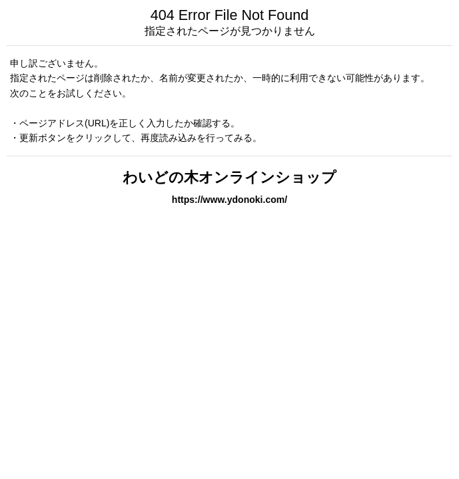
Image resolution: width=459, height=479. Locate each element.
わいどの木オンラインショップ (229, 177)
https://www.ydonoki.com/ (229, 199)
